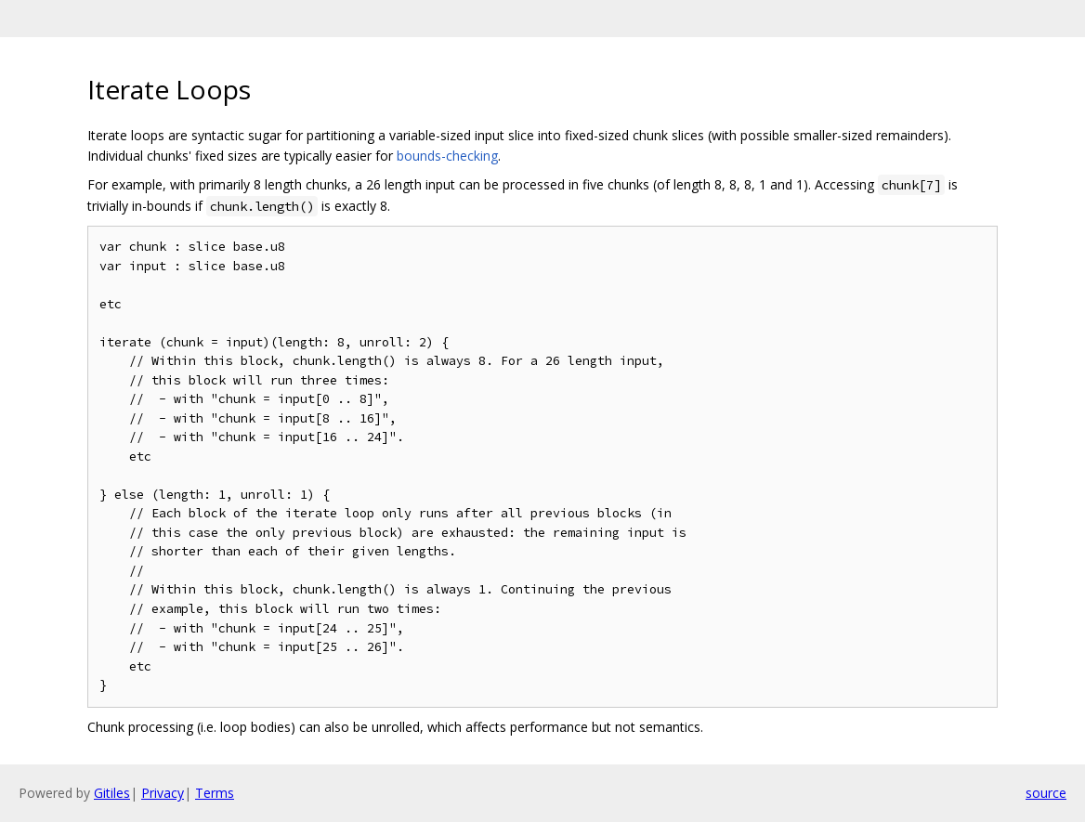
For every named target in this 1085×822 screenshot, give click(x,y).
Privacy (162, 793)
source (1046, 793)
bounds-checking (447, 155)
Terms (214, 793)
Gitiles (112, 793)
